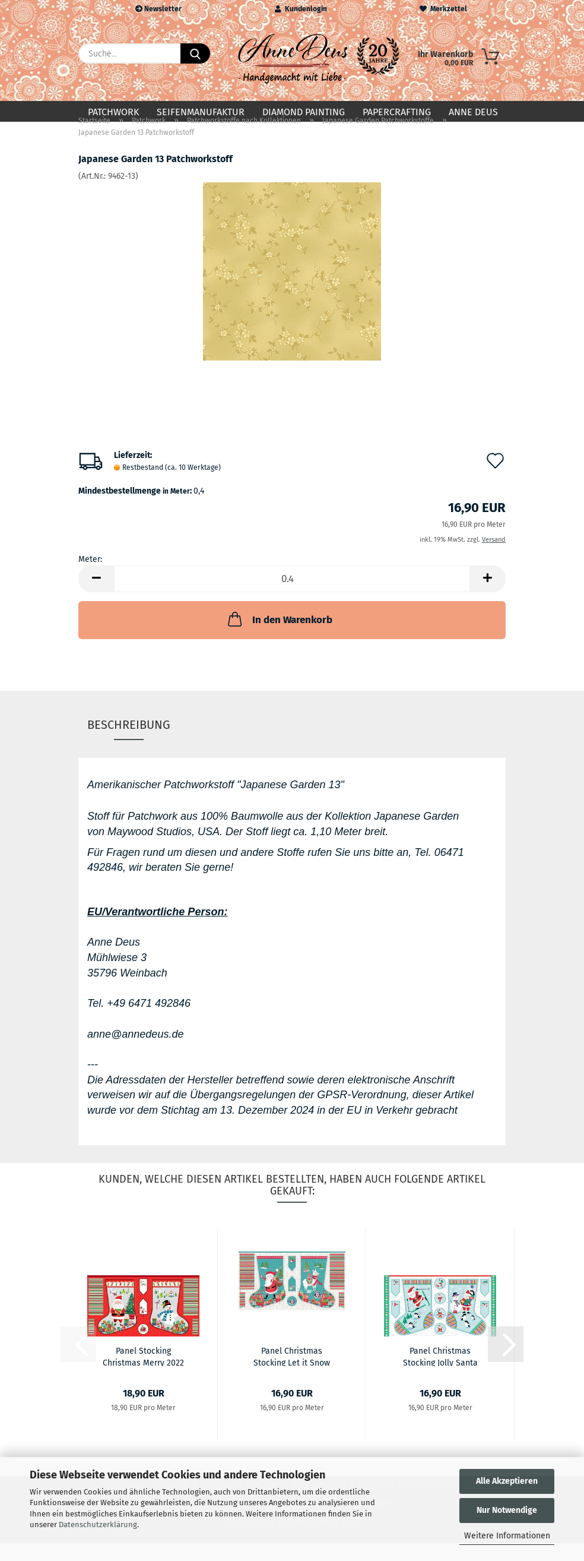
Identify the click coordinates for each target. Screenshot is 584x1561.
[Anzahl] (292, 596)
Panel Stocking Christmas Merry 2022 (143, 1374)
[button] (96, 596)
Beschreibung (128, 742)
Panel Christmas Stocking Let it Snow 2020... (291, 1374)
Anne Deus (473, 112)
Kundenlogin (301, 9)
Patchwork (113, 112)
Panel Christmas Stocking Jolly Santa (440, 1374)
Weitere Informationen (507, 1536)
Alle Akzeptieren (507, 1481)
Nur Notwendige (507, 1510)
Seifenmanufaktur (201, 112)
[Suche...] (195, 53)
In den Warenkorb (279, 636)
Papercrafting (397, 112)
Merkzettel (443, 9)
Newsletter (158, 9)
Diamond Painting (303, 112)
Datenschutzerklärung (98, 1524)
